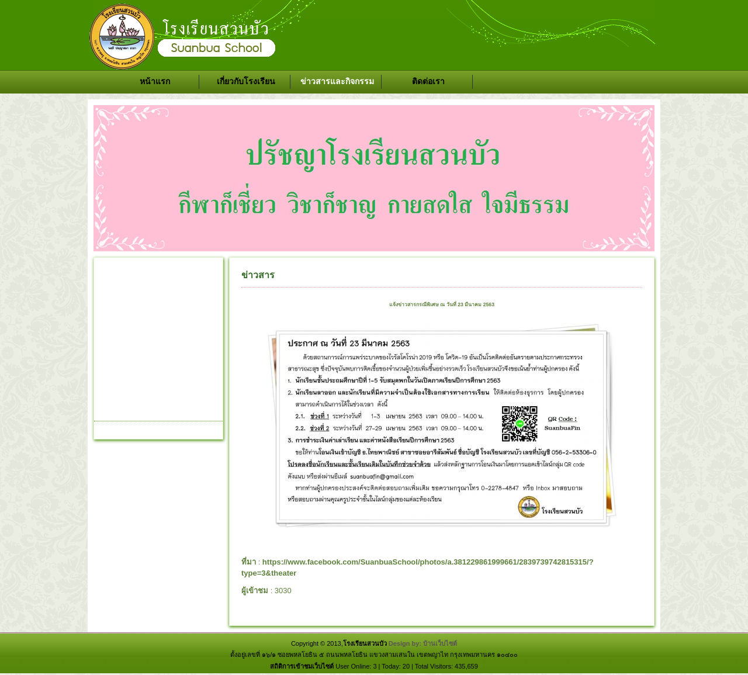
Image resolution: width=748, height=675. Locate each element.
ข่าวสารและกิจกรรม (337, 81)
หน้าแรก (155, 81)
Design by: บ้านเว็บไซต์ (423, 643)
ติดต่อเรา (428, 81)
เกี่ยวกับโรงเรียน (246, 81)
